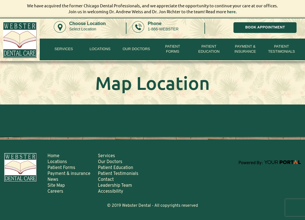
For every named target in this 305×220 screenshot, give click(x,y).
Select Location (82, 28)
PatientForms (172, 48)
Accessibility (110, 191)
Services (64, 49)
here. (232, 11)
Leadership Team (115, 185)
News (52, 179)
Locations (100, 49)
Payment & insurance (245, 48)
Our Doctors (136, 49)
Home (53, 156)
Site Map (56, 185)
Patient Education (209, 48)
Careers (55, 191)
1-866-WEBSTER (163, 28)
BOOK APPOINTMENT (265, 27)
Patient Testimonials (281, 48)
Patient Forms (61, 167)
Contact (105, 179)
